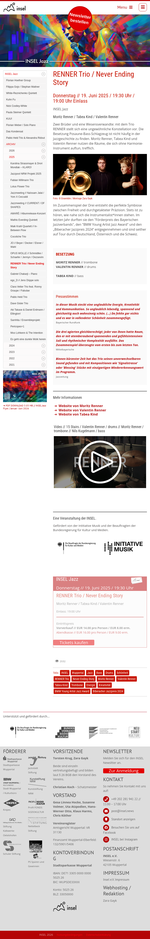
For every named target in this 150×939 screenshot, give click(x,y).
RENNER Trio (62, 679)
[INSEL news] (14, 7)
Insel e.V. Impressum (116, 879)
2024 (12, 345)
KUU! (9, 118)
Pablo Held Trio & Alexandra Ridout (25, 137)
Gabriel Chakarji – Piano (23, 273)
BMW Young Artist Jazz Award (72, 691)
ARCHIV (10, 144)
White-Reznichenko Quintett (21, 93)
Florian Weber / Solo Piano (21, 125)
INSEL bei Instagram (124, 839)
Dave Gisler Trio (19, 303)
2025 (12, 157)
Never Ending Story (83, 679)
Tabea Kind (61, 685)
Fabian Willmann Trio (22, 180)
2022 (12, 358)
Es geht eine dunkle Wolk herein (28, 339)
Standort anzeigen (123, 819)
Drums (109, 672)
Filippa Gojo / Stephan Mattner (23, 86)
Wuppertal (78, 672)
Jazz (90, 672)
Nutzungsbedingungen (69, 935)
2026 (12, 150)
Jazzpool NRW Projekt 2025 (25, 173)
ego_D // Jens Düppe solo (24, 280)
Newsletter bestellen (80, 18)
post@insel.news (122, 811)
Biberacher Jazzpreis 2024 (108, 691)
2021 (12, 364)
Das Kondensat (14, 131)
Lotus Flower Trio (19, 186)
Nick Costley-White (16, 105)
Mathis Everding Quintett (23, 219)
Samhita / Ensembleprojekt (25, 320)
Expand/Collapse (43, 74)
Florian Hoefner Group (18, 80)
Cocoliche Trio (18, 236)
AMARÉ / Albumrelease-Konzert (28, 213)
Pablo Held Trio (18, 297)
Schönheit (122, 672)
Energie (91, 685)
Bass (99, 672)
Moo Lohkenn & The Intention (26, 332)
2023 (12, 352)
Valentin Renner (127, 679)
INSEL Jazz (11, 74)
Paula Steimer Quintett (18, 112)
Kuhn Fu (10, 99)
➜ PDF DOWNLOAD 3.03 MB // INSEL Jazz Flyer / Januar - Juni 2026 (24, 407)
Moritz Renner (106, 679)
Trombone (77, 685)
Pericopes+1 (17, 326)
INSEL (64, 672)
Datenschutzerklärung (98, 935)
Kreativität (105, 685)
